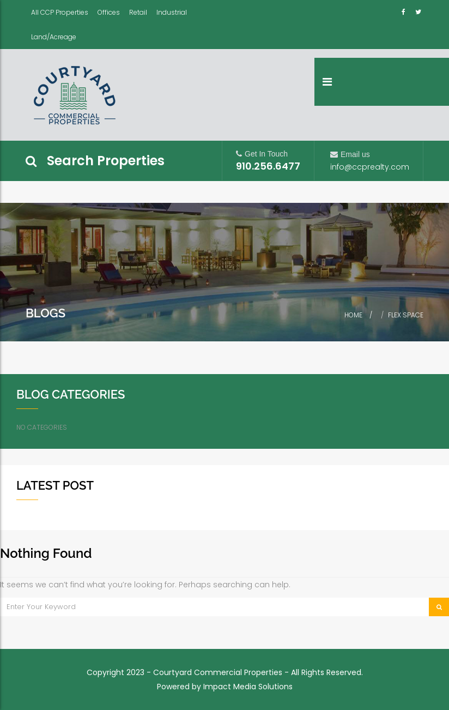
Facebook (405, 11)
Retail (138, 12)
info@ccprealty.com (369, 166)
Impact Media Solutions (248, 686)
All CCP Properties (59, 12)
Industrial (171, 12)
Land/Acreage (53, 36)
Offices (109, 12)
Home (353, 315)
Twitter (418, 11)
